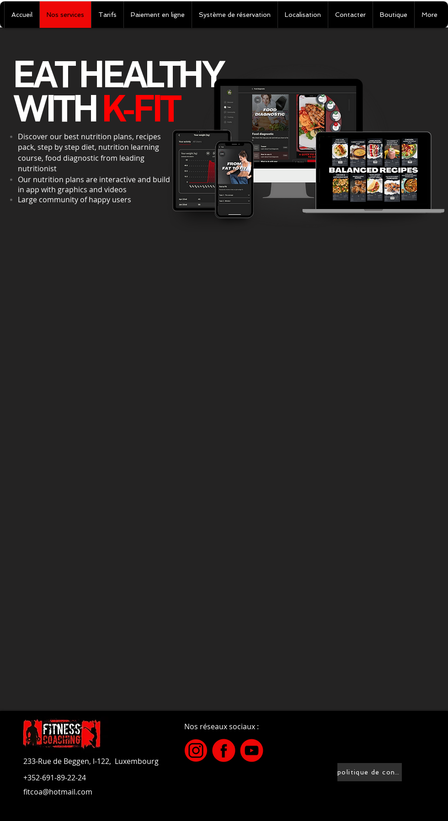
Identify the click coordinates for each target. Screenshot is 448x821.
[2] (251, 750)
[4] (223, 750)
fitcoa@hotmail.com (57, 792)
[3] (196, 750)
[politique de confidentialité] (369, 772)
